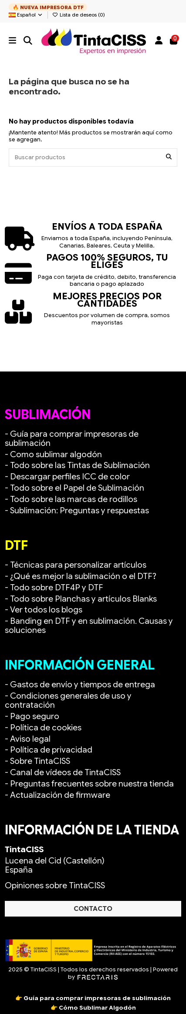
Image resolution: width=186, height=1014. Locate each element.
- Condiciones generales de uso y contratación (68, 700)
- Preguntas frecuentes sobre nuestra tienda (89, 784)
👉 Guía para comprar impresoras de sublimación (93, 998)
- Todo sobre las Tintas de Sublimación (77, 465)
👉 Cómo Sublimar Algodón (93, 1007)
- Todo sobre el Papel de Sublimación (74, 488)
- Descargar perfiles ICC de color (67, 477)
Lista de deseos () (78, 15)
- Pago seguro (32, 716)
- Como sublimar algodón (53, 454)
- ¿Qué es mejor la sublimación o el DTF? (80, 576)
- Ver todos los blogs (43, 610)
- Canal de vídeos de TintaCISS (63, 772)
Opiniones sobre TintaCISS (55, 885)
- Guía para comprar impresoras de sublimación (72, 438)
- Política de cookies (43, 728)
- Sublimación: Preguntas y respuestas (77, 510)
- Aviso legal (28, 739)
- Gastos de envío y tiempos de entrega (80, 684)
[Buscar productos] (168, 157)
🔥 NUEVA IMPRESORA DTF (48, 7)
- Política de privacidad (48, 750)
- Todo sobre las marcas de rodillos (71, 499)
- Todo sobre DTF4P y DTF (54, 587)
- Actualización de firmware (57, 795)
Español (26, 15)
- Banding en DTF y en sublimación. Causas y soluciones (89, 625)
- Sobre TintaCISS (37, 761)
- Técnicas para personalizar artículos (75, 565)
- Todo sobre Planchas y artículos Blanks (81, 599)
